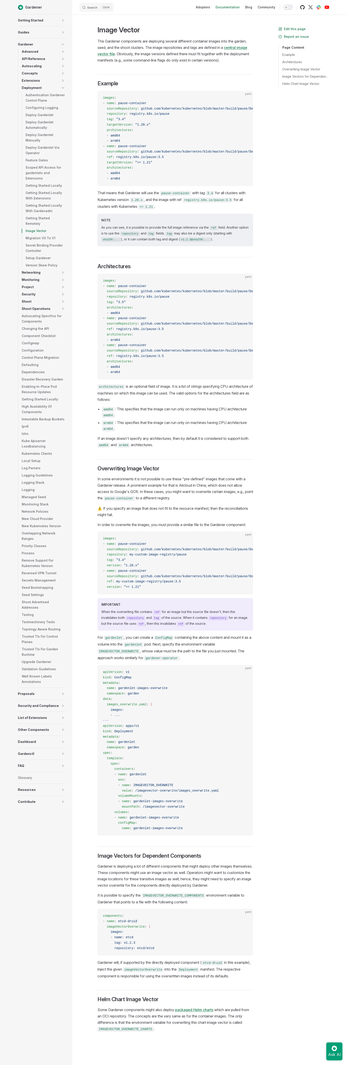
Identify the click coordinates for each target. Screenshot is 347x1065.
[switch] (288, 7)
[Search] (96, 7)
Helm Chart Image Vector (300, 84)
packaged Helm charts (194, 1010)
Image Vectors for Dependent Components (305, 76)
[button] (63, 20)
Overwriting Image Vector (301, 69)
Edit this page (292, 29)
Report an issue (293, 36)
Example (288, 55)
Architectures (292, 62)
